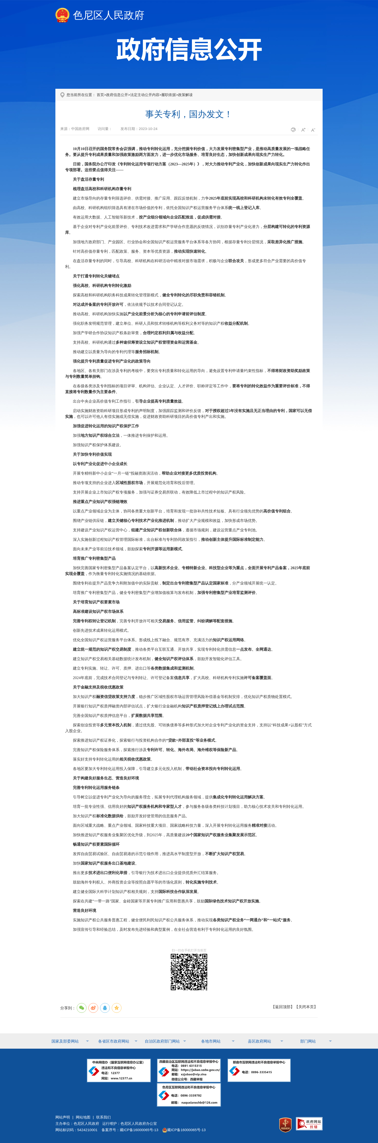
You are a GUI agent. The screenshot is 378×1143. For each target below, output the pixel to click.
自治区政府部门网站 (162, 1041)
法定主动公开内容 (144, 95)
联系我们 (103, 1117)
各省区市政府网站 (113, 1041)
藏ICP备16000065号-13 (184, 1130)
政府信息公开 (117, 95)
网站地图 (83, 1117)
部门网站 (308, 1041)
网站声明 (62, 1117)
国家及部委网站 (65, 1041)
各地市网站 (211, 1041)
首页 (100, 95)
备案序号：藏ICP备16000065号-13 (130, 1130)
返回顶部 (283, 1007)
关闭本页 (306, 1007)
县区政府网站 (259, 1041)
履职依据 (168, 95)
